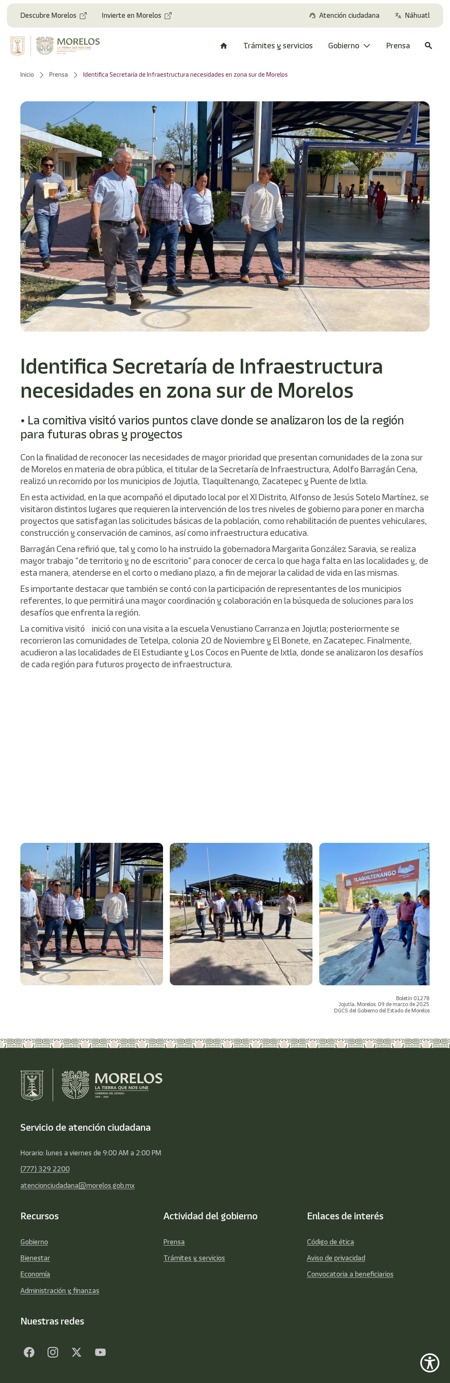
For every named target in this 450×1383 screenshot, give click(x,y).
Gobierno (34, 1242)
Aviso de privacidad (336, 1258)
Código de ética (330, 1241)
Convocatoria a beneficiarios (350, 1274)
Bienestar (35, 1258)
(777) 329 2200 (45, 1169)
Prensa (174, 1242)
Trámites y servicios (194, 1258)
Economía (35, 1274)
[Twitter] (76, 1352)
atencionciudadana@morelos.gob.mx (77, 1185)
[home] (56, 45)
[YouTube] (100, 1352)
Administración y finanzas (59, 1290)
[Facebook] (28, 1352)
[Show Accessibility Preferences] (430, 1363)
